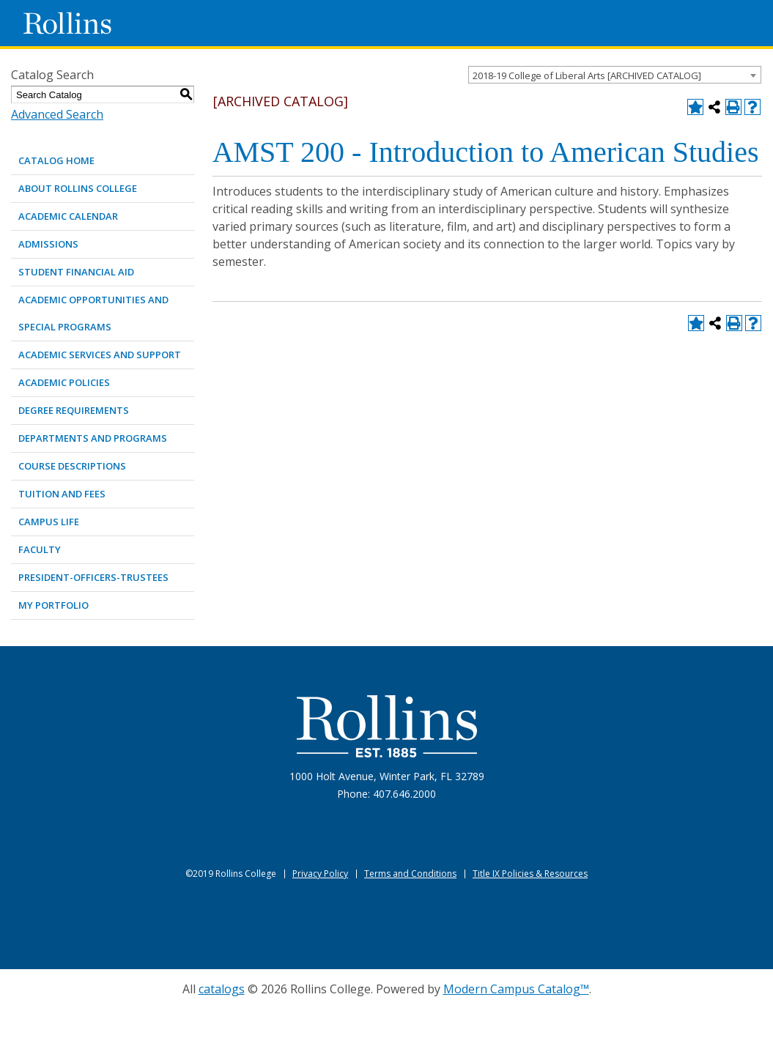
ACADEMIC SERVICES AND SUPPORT (99, 354)
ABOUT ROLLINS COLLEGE (77, 188)
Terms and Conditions (410, 873)
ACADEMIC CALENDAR (68, 216)
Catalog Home (56, 160)
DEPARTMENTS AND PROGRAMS (92, 438)
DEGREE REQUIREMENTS (73, 410)
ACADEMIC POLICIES (64, 382)
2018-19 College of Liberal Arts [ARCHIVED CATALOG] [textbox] (587, 75)
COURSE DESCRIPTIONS (72, 465)
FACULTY (39, 549)
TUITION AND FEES (62, 493)
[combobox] (614, 75)
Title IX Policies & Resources (530, 873)
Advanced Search (57, 114)
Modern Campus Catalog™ (516, 989)
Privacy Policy (320, 873)
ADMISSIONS (48, 244)
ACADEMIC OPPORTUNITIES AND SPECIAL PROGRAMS (93, 313)
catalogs (222, 989)
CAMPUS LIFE (48, 521)
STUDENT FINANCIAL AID (76, 271)
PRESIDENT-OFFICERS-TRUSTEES (93, 577)
